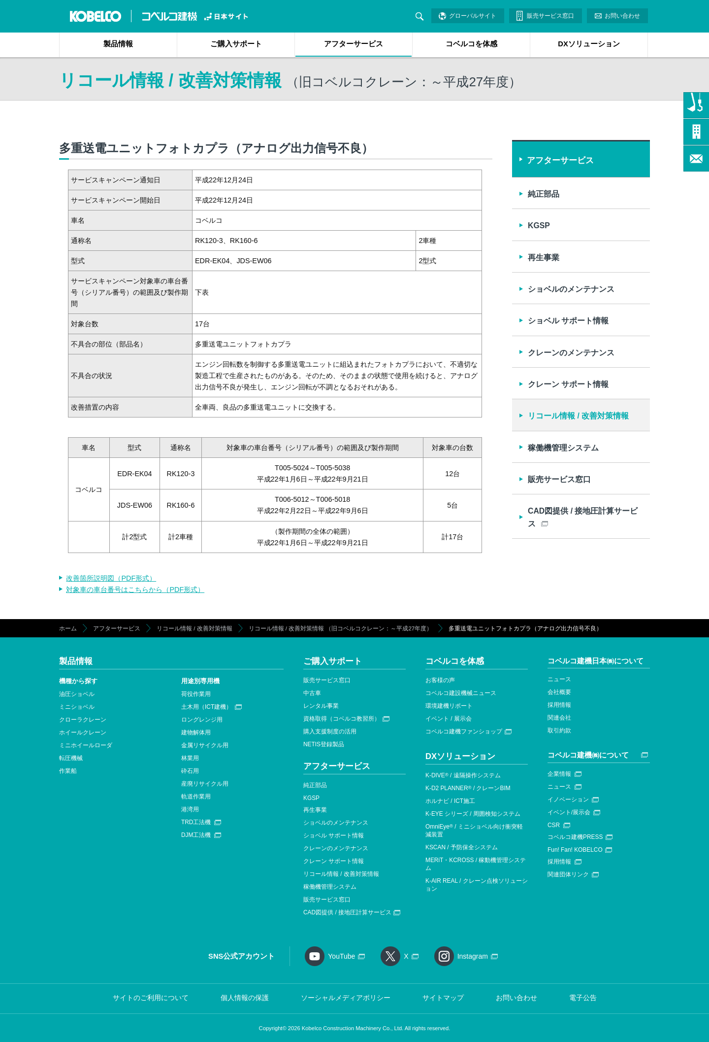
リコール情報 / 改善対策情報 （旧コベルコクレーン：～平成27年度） (341, 628)
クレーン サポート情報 (568, 384)
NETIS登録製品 (323, 744)
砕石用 (190, 770)
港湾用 (190, 809)
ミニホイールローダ (85, 745)
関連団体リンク (568, 874)
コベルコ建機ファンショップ (463, 731)
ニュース (559, 679)
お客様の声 (440, 680)
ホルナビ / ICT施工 (450, 801)
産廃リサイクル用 (204, 783)
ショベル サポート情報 (568, 320)
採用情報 (559, 704)
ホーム (68, 628)
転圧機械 (71, 758)
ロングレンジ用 (202, 719)
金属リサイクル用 (204, 745)
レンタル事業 (321, 705)
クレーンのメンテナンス (571, 352)
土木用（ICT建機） (206, 706)
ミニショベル (77, 706)
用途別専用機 (200, 681)
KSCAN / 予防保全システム (461, 847)
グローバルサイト (472, 15)
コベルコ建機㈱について (588, 755)
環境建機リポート (449, 705)
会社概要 (559, 692)
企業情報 (559, 773)
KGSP (539, 225)
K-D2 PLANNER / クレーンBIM (468, 788)
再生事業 (543, 257)
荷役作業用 (196, 694)
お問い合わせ (622, 15)
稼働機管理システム (563, 448)
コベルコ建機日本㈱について (596, 661)
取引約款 (559, 730)
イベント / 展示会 (448, 718)
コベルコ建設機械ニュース (460, 693)
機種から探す (78, 681)
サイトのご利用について (151, 998)
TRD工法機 (196, 822)
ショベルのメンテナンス (571, 289)
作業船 (68, 770)
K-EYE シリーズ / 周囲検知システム (472, 813)
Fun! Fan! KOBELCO (575, 849)
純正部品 (543, 194)
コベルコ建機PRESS (575, 837)
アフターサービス (353, 44)
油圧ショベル (77, 694)
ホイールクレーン (82, 732)
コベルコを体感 (471, 44)
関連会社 (559, 717)
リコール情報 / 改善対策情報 (578, 416)
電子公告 (583, 998)
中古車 (312, 693)
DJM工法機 (196, 835)
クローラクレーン (82, 719)
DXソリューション (588, 44)
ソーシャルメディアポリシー (345, 998)
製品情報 (118, 44)
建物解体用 (196, 732)
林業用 (190, 758)
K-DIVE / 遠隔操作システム (463, 775)
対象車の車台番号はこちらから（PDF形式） (135, 589)
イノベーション (568, 799)
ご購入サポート (236, 44)
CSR (554, 825)
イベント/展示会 (569, 812)
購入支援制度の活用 (329, 731)
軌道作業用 (196, 796)
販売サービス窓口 (550, 15)
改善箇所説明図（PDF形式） (111, 578)
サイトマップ (443, 998)
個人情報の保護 (245, 998)
